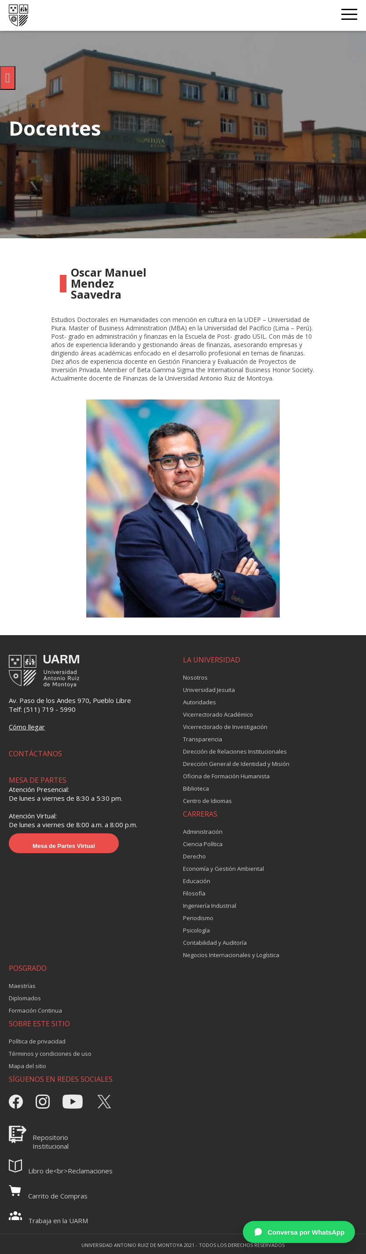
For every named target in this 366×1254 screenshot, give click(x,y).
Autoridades (199, 702)
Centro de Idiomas (207, 801)
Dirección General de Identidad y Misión (236, 764)
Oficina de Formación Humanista (226, 776)
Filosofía (194, 893)
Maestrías (22, 986)
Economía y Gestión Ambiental (223, 869)
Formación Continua (35, 1010)
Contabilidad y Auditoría (215, 943)
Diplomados (25, 998)
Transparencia (202, 739)
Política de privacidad (37, 1041)
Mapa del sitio (27, 1066)
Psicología (196, 930)
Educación (196, 881)
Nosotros (195, 677)
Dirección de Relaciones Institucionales (235, 751)
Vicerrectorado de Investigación (225, 727)
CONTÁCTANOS (35, 753)
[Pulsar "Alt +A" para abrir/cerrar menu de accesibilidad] (7, 78)
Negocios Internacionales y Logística (231, 955)
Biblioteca (196, 788)
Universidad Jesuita (209, 690)
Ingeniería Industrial (209, 906)
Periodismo (198, 918)
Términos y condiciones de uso (50, 1054)
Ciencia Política (203, 844)
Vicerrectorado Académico (218, 714)
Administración (203, 832)
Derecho (194, 856)
